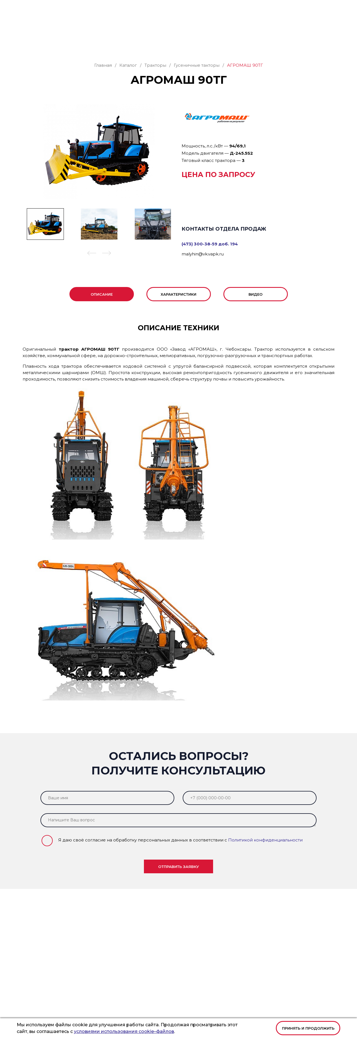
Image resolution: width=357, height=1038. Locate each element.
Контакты (324, 43)
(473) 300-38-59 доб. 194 (210, 255)
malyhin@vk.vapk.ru (203, 265)
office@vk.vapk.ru (222, 8)
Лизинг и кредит (201, 43)
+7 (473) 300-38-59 (174, 8)
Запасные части (107, 43)
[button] (91, 265)
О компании (265, 43)
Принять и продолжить (308, 1028)
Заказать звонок (310, 25)
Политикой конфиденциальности (265, 851)
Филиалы (235, 43)
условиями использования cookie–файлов (124, 1031)
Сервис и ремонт (154, 43)
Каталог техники (63, 43)
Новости (298, 43)
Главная (30, 43)
